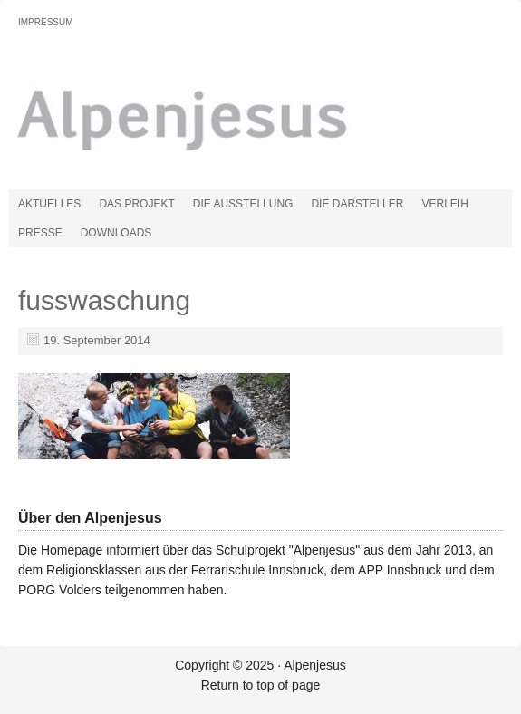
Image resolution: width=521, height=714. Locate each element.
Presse (40, 233)
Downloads (116, 233)
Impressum (45, 22)
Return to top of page (261, 685)
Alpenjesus (213, 112)
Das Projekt (136, 204)
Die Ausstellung (243, 204)
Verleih (444, 204)
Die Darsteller (357, 204)
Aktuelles (49, 204)
